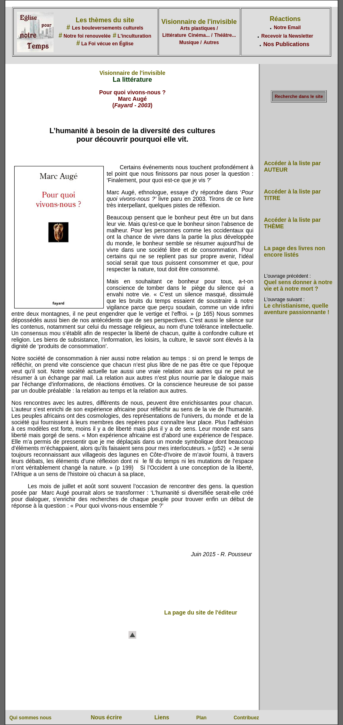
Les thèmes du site (105, 20)
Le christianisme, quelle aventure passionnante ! (296, 308)
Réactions (285, 18)
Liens (161, 717)
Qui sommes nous (30, 718)
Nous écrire (106, 717)
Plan (201, 718)
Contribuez (246, 718)
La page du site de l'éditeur (200, 612)
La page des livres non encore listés (294, 251)
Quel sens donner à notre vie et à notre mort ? (298, 285)
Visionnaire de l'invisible (199, 21)
